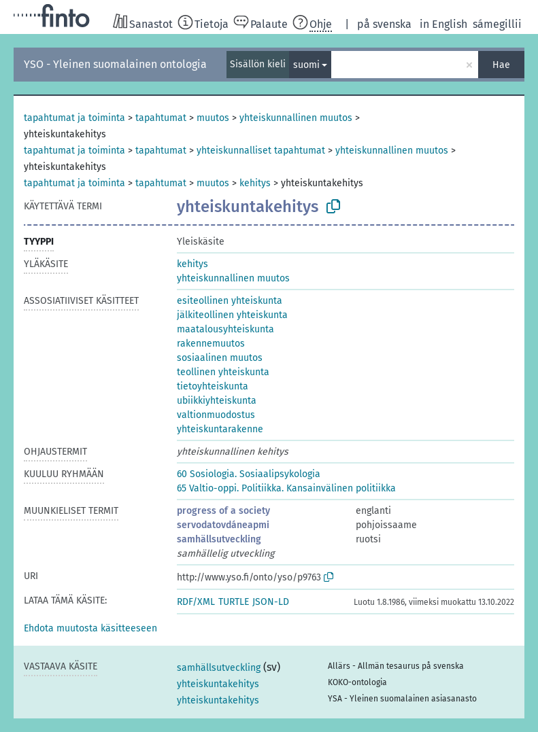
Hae (501, 65)
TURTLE (233, 602)
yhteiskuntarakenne (220, 429)
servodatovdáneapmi (223, 525)
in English (443, 24)
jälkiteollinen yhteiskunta (232, 315)
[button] (90, 628)
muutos (213, 118)
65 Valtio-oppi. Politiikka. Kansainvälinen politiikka (286, 488)
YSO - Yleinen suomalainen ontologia (115, 64)
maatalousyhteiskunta (225, 329)
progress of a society (223, 511)
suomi (306, 65)
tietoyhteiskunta (212, 386)
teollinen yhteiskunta (223, 372)
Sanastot (151, 24)
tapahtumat (160, 118)
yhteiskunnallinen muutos (295, 118)
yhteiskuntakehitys (218, 684)
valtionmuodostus (216, 415)
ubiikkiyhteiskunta (216, 400)
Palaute (269, 24)
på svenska (384, 24)
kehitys (255, 183)
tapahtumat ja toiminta (74, 118)
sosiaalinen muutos (220, 358)
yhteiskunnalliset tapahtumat (261, 150)
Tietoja (212, 24)
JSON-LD (270, 602)
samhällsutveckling (219, 539)
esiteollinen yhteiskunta (229, 301)
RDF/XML (196, 602)
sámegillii (497, 24)
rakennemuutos (211, 343)
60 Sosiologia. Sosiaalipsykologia (248, 474)
